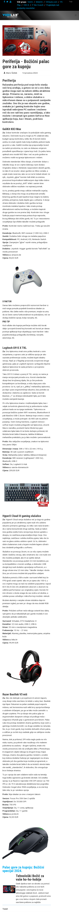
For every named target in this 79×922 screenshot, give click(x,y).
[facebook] (4, 2)
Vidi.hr (30, 2)
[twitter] (7, 2)
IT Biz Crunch (37, 5)
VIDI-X (26, 5)
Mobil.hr (39, 2)
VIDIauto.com (51, 2)
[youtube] (10, 2)
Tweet (5, 909)
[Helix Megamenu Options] (76, 15)
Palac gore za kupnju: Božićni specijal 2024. (23, 869)
